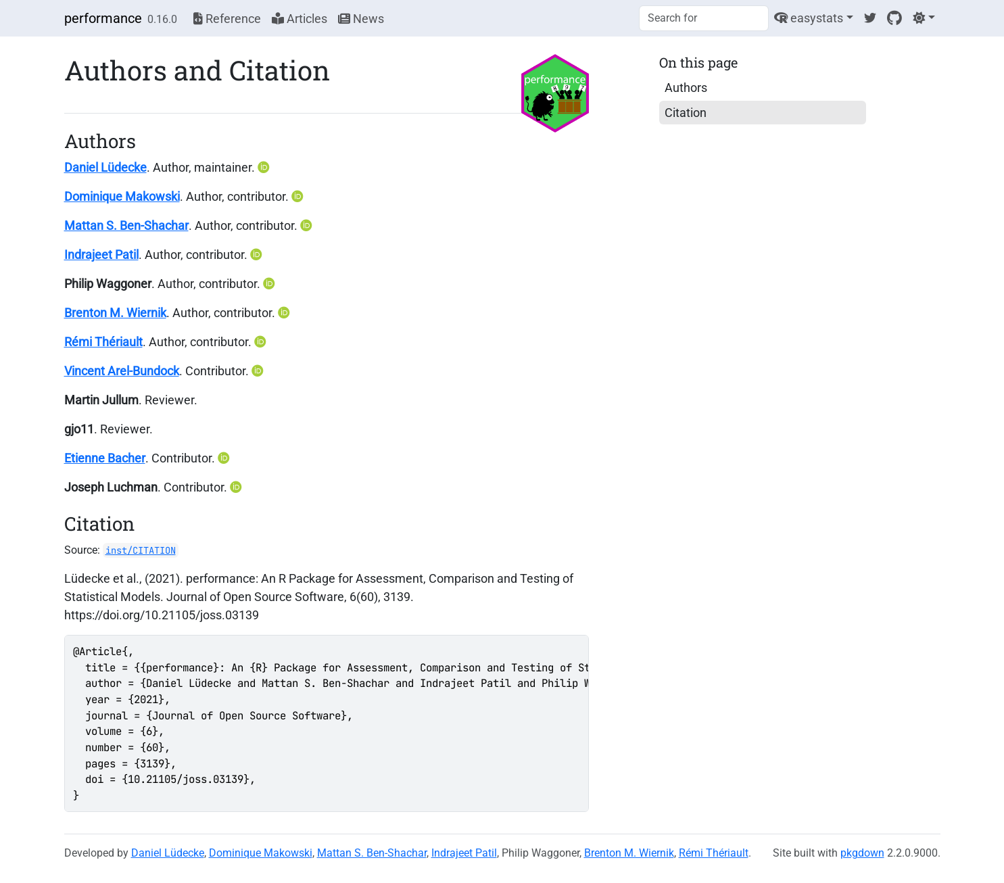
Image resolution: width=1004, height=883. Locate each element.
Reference (227, 18)
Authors (686, 87)
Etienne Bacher (104, 458)
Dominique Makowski (122, 196)
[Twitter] (870, 17)
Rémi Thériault (103, 342)
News (361, 18)
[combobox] (704, 18)
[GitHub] (894, 17)
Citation (686, 112)
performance (103, 18)
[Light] (923, 17)
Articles (299, 18)
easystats (808, 18)
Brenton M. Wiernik (115, 313)
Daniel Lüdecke (105, 167)
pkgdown (862, 852)
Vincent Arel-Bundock (121, 371)
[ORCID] (265, 167)
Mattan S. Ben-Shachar (126, 225)
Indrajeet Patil (101, 254)
